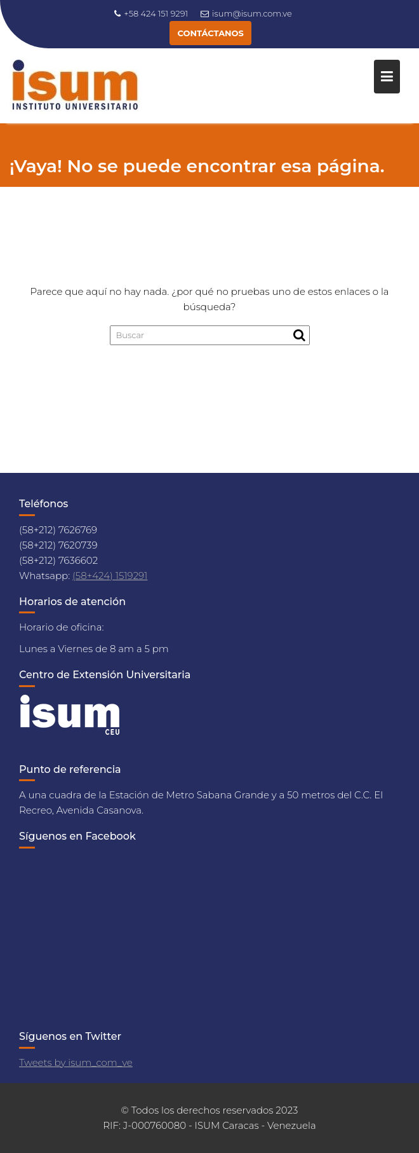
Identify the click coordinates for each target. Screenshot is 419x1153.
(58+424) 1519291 (109, 576)
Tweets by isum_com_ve (76, 1062)
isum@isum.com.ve (246, 13)
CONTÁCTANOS (210, 33)
